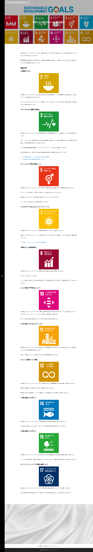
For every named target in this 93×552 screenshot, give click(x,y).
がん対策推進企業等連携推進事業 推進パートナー (34, 159)
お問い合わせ (46, 546)
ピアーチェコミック (55, 546)
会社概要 (40, 546)
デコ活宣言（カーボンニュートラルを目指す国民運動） (34, 242)
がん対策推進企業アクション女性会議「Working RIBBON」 (36, 157)
